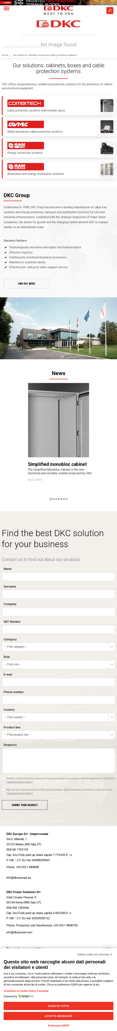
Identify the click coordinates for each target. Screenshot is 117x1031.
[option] (58, 432)
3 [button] (56, 499)
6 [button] (64, 499)
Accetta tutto (58, 1006)
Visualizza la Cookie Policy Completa (26, 990)
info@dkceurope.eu (18, 877)
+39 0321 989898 (27, 867)
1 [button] (51, 499)
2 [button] (54, 499)
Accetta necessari (58, 1016)
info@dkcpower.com (19, 932)
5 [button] (61, 499)
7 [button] (67, 499)
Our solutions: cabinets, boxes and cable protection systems (45, 55)
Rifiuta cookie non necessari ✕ (95, 954)
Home (5, 55)
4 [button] (59, 499)
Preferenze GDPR (58, 1025)
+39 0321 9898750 (65, 925)
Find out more (26, 283)
